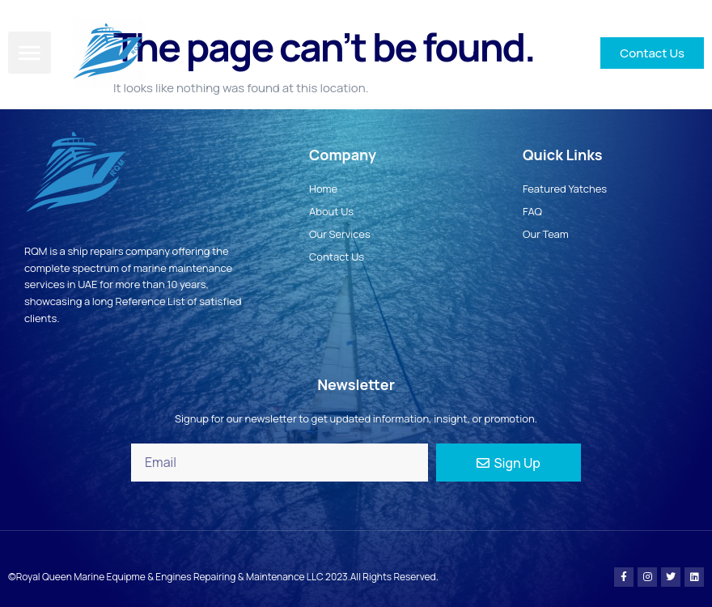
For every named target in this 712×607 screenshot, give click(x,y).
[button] (29, 53)
